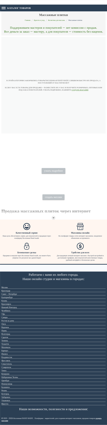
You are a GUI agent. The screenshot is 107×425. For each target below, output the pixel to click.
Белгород (5, 394)
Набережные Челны (9, 377)
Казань (4, 300)
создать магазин (53, 197)
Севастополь (6, 364)
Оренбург (5, 380)
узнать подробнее (53, 170)
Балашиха (5, 387)
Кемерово (5, 374)
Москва (4, 287)
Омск (3, 324)
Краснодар (5, 290)
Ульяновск (5, 400)
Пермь (4, 330)
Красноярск (6, 304)
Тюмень (4, 340)
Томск (3, 370)
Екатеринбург (7, 297)
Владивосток (6, 357)
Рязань (4, 390)
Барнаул (4, 350)
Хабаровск (5, 397)
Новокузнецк (6, 384)
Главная (27, 20)
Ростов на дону (7, 320)
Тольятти (5, 344)
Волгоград (5, 334)
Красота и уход (39, 20)
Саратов (4, 337)
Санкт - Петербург (9, 294)
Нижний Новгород (9, 307)
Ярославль (5, 360)
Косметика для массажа (56, 20)
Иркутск (4, 404)
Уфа (3, 314)
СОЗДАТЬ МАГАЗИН (79, 90)
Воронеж (5, 327)
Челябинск (5, 310)
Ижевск (4, 354)
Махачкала (5, 347)
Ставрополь (6, 367)
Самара (4, 317)
